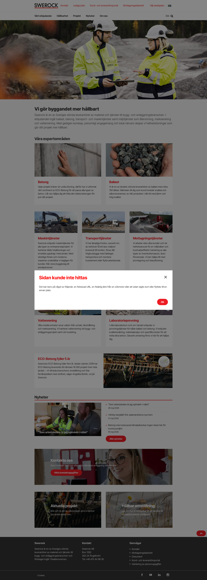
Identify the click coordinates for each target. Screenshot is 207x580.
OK (162, 302)
